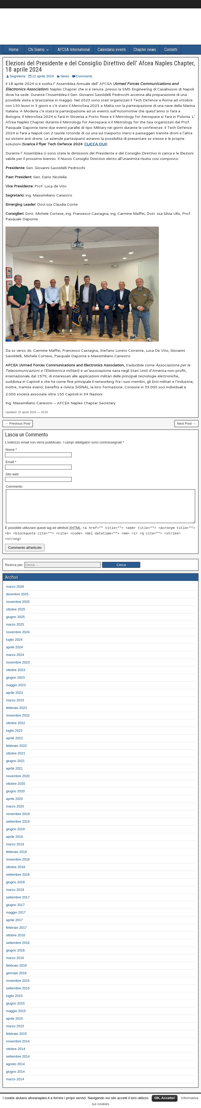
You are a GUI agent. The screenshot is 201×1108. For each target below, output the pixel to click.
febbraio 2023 (16, 714)
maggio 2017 (16, 919)
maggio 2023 (16, 691)
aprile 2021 (14, 775)
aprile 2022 (14, 744)
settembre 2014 (18, 1063)
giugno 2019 (15, 835)
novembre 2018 (18, 866)
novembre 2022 (18, 722)
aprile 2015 (14, 1025)
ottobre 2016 (15, 941)
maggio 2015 (16, 1017)
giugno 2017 (15, 911)
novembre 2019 (18, 820)
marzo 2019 (15, 850)
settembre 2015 (18, 994)
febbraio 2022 (16, 752)
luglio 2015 (14, 1002)
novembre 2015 (18, 987)
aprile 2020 (14, 805)
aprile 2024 (14, 653)
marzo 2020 (15, 813)
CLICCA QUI (95, 144)
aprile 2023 (14, 699)
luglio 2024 (14, 646)
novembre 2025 (18, 608)
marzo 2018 (15, 896)
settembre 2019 (18, 828)
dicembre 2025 (17, 600)
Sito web (12, 474)
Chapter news (144, 49)
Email (10, 462)
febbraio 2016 (16, 972)
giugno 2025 (15, 623)
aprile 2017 (14, 926)
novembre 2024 (18, 638)
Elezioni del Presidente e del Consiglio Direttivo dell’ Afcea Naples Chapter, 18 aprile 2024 (100, 66)
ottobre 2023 (15, 676)
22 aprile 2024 (43, 76)
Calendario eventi (112, 49)
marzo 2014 (15, 1085)
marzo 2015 (15, 1032)
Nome (11, 450)
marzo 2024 (15, 661)
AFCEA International (74, 49)
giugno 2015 (15, 1010)
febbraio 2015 (16, 1040)
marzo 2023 (15, 706)
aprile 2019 (14, 843)
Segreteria (17, 76)
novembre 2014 (18, 1047)
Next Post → (186, 423)
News (64, 76)
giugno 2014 (15, 1078)
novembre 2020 (18, 782)
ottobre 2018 (15, 873)
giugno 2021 (15, 767)
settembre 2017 (18, 903)
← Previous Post (17, 423)
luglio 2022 (14, 737)
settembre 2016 (18, 949)
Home (14, 49)
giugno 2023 (15, 684)
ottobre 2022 (15, 729)
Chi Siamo (36, 49)
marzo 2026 (15, 593)
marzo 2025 (15, 631)
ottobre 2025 (15, 616)
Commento (14, 486)
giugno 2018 (15, 888)
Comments (84, 76)
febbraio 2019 (16, 858)
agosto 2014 (15, 1070)
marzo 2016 (15, 964)
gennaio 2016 (16, 979)
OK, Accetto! (164, 1098)
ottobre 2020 (15, 790)
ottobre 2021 (15, 759)
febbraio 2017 (16, 934)
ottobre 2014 (15, 1055)
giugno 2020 (15, 797)
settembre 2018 (18, 881)
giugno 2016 (15, 957)
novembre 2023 (18, 669)
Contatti (170, 49)
